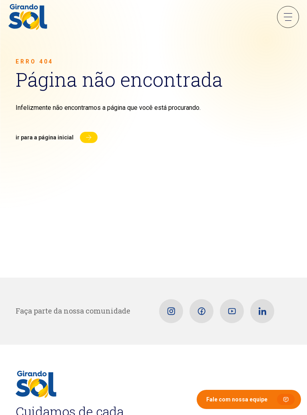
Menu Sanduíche (288, 17)
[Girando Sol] (28, 17)
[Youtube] (232, 311)
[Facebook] (201, 311)
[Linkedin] (262, 311)
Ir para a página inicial (45, 137)
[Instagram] (171, 311)
